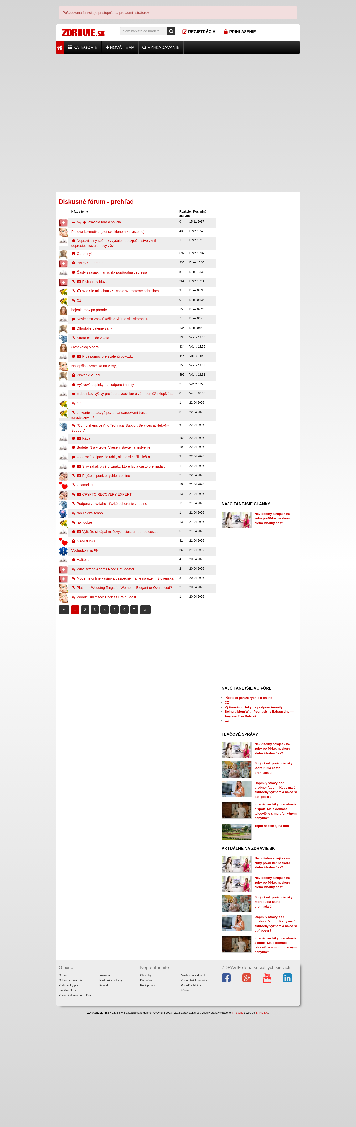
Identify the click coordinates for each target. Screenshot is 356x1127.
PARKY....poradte (87, 263)
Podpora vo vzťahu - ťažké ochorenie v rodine (109, 504)
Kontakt (104, 1098)
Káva (80, 438)
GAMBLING (83, 541)
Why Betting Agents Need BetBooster (102, 569)
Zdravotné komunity (194, 1093)
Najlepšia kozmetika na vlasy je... (96, 366)
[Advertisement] (178, 88)
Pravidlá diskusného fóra (75, 1107)
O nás (63, 1088)
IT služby (237, 1125)
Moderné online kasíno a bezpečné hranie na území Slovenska (122, 578)
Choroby (145, 1088)
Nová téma (120, 47)
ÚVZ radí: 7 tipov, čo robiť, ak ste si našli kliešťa (110, 457)
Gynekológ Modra (85, 347)
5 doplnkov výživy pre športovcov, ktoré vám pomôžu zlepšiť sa (122, 394)
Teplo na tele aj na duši (272, 862)
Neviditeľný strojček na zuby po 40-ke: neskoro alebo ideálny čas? (272, 518)
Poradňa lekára (191, 1098)
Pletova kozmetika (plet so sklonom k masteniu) (108, 232)
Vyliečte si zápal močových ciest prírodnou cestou (114, 532)
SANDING (262, 1125)
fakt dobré (81, 522)
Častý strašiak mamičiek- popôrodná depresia (109, 272)
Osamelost (82, 485)
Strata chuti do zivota (90, 338)
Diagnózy (146, 1093)
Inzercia (104, 1088)
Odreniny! (81, 254)
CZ (76, 300)
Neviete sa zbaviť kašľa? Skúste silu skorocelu (109, 319)
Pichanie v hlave (89, 282)
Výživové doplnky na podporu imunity (102, 385)
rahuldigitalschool (87, 513)
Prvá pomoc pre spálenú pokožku (102, 356)
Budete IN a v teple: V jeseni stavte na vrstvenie (110, 447)
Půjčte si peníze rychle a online (100, 476)
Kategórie (83, 47)
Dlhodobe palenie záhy (91, 328)
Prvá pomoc (148, 1098)
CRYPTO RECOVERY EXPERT (101, 494)
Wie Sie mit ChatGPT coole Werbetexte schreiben (115, 291)
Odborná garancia (70, 1093)
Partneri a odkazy (110, 1093)
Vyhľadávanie (160, 47)
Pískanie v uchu (86, 375)
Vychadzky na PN (85, 550)
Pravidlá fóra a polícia (96, 222)
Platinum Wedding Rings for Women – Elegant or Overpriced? (121, 588)
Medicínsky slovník (193, 1088)
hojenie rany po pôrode (89, 310)
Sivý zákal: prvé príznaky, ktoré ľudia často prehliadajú (118, 466)
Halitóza (80, 560)
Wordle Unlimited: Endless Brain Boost (103, 597)
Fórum (185, 1102)
